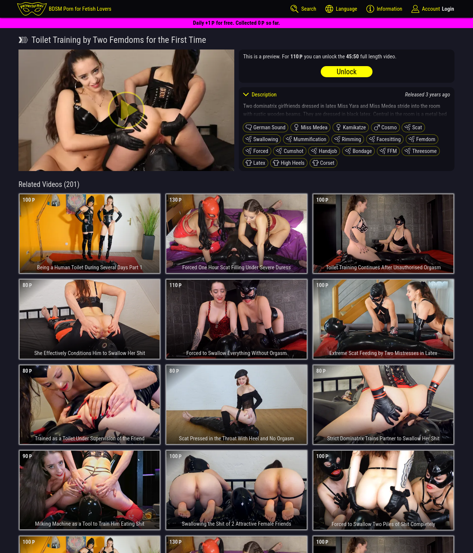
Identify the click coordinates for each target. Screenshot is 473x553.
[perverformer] (64, 9)
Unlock (347, 71)
